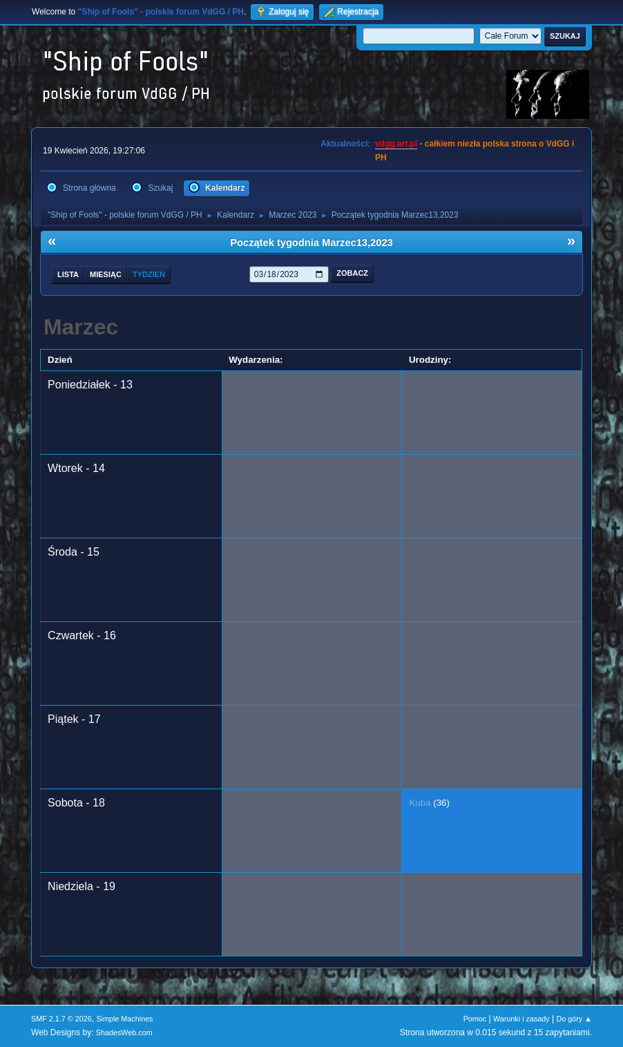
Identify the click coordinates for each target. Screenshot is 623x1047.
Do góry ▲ (573, 1019)
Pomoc (475, 1019)
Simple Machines (124, 1019)
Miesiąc (106, 274)
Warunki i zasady (521, 1019)
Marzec (81, 326)
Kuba (419, 803)
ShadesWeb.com (124, 1032)
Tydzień (149, 274)
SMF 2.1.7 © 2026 (61, 1019)
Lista (68, 274)
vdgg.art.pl (396, 144)
